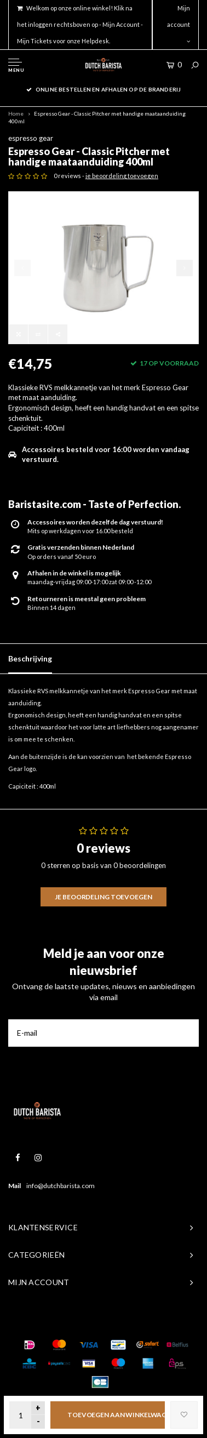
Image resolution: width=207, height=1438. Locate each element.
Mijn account (178, 24)
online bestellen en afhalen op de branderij (103, 89)
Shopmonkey (167, 1323)
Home (16, 113)
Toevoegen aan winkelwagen (116, 1415)
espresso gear (30, 138)
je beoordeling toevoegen (121, 175)
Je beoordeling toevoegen (103, 897)
